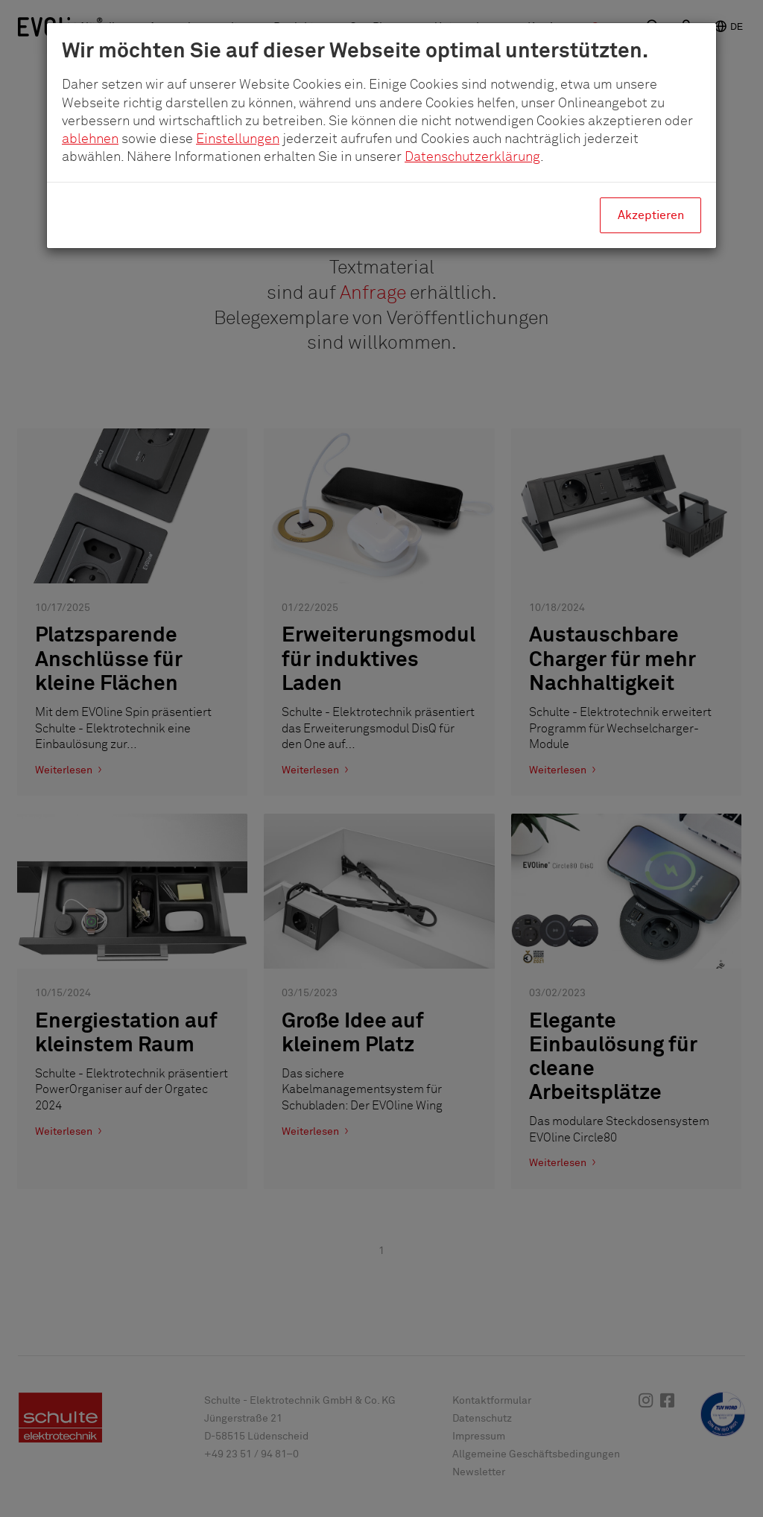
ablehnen (90, 139)
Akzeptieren (651, 215)
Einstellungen (237, 139)
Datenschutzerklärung (472, 157)
